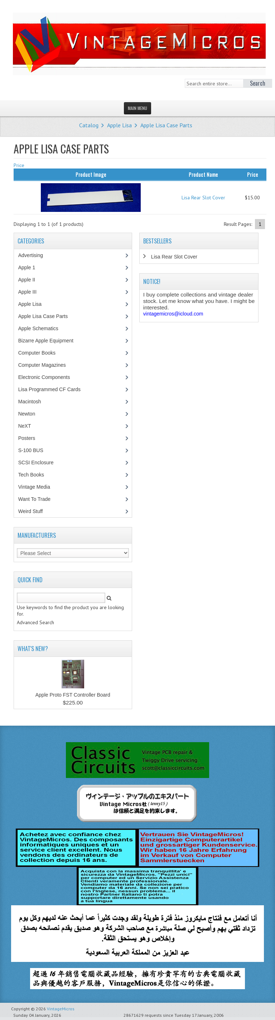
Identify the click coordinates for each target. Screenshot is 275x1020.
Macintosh (33, 401)
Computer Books (42, 353)
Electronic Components (48, 377)
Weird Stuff (34, 511)
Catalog (88, 125)
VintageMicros (60, 1008)
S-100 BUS (34, 450)
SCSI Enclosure (39, 462)
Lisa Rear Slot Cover (203, 197)
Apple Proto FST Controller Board (72, 695)
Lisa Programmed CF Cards (53, 389)
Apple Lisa (119, 125)
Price (19, 165)
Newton (26, 414)
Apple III (31, 292)
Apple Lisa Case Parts (166, 125)
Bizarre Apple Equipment (49, 340)
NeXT (24, 426)
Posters (30, 438)
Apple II (30, 280)
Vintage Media (38, 487)
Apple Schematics (42, 328)
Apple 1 (30, 267)
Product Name (203, 174)
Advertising (34, 255)
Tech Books (36, 475)
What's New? (33, 648)
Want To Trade (34, 499)
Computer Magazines (47, 365)
